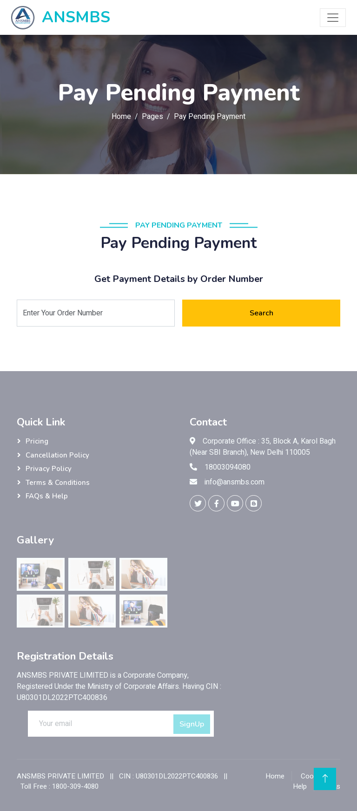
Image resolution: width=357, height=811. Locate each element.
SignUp (191, 724)
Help (300, 786)
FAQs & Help (47, 496)
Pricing (37, 441)
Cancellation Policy (57, 455)
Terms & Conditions (58, 482)
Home (121, 116)
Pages (152, 116)
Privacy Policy (49, 468)
